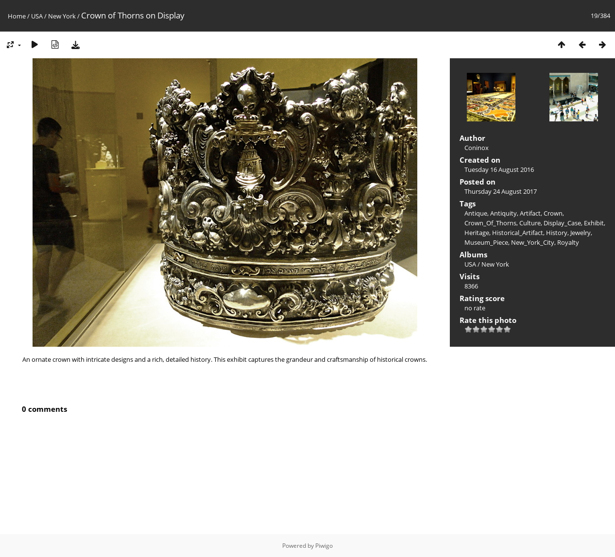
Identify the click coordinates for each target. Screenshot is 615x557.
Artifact (530, 213)
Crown (553, 213)
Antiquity (503, 213)
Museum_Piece (486, 242)
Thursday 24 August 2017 (500, 191)
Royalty (568, 242)
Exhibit (594, 223)
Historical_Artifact (517, 232)
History (556, 232)
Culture (530, 223)
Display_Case (562, 223)
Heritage (476, 232)
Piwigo (324, 545)
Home (17, 16)
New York (62, 16)
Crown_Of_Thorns (490, 223)
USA (37, 16)
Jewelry (580, 232)
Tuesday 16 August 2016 (499, 169)
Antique (475, 213)
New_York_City (532, 242)
